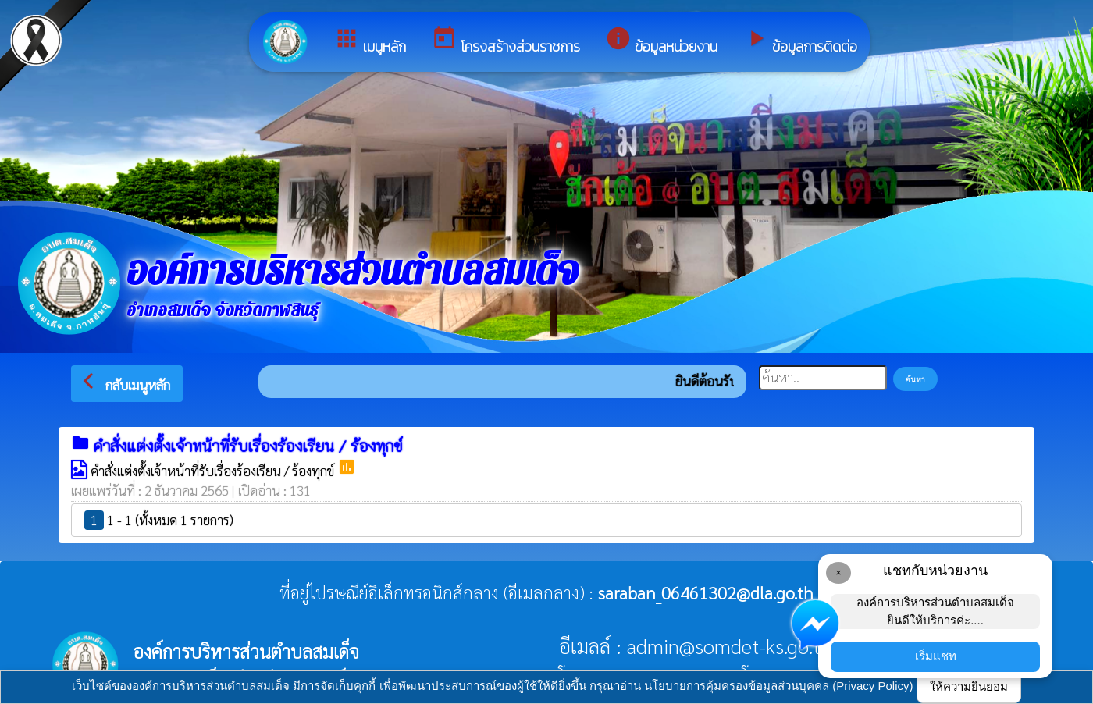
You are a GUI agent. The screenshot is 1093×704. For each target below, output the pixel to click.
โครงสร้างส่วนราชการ (505, 41)
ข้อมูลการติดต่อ (799, 41)
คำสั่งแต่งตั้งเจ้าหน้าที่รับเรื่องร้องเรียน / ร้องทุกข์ (214, 470)
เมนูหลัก (369, 41)
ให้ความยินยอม (969, 686)
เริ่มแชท (935, 656)
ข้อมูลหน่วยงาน (661, 41)
